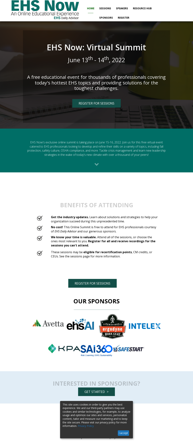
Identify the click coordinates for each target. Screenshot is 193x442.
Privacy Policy (86, 426)
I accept (123, 433)
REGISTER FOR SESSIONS (93, 104)
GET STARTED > (96, 391)
